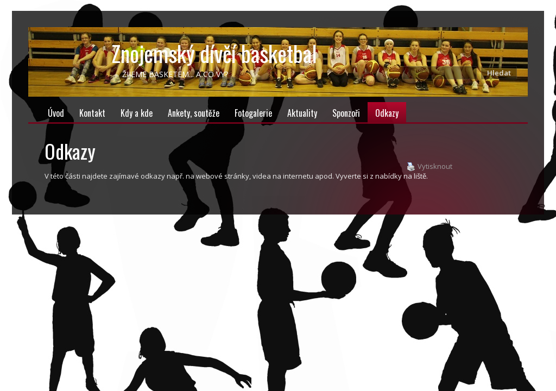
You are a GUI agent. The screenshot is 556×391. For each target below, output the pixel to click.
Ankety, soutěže (193, 112)
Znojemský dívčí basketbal (214, 53)
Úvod (56, 112)
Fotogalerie (253, 112)
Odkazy (387, 112)
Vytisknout (429, 166)
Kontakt (92, 112)
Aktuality (302, 112)
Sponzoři (346, 112)
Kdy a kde (137, 112)
